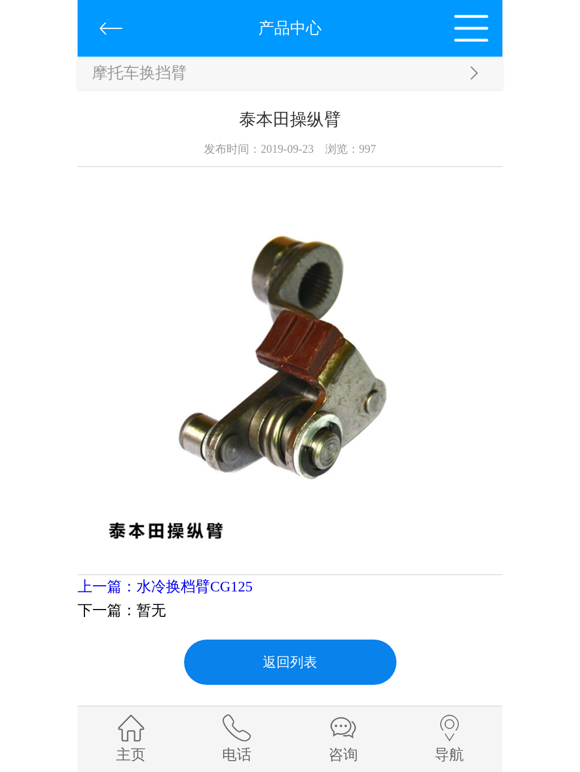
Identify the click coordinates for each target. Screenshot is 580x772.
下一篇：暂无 (122, 610)
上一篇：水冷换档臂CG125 (165, 586)
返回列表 (290, 662)
